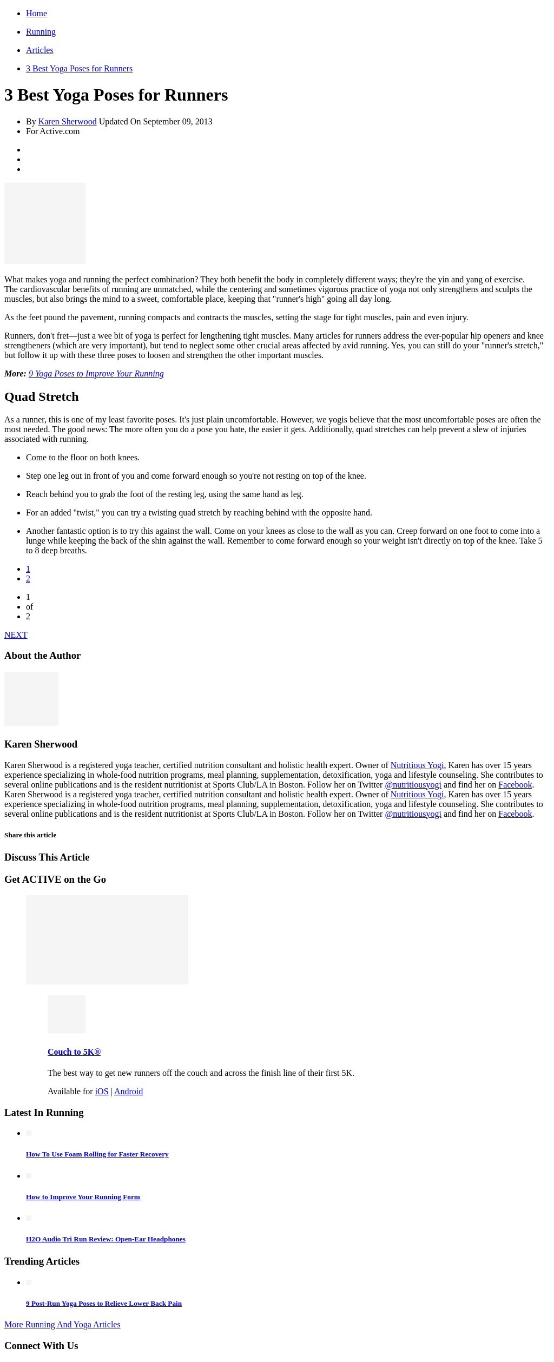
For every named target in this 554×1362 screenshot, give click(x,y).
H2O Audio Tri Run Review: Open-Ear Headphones (106, 1239)
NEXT (16, 634)
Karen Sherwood (67, 121)
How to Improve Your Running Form (83, 1197)
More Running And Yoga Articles (62, 1324)
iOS (102, 1091)
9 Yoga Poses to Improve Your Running (96, 373)
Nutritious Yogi (417, 765)
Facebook (515, 784)
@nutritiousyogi (413, 784)
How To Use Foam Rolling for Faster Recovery (97, 1154)
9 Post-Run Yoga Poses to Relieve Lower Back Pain (104, 1303)
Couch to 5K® (74, 1051)
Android (128, 1091)
